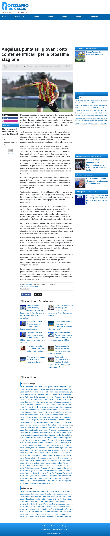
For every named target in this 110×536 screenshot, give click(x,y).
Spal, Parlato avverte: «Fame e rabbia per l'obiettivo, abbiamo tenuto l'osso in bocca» (57, 517)
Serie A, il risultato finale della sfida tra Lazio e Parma (45, 501)
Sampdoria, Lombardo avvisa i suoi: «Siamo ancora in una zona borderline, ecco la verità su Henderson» (64, 450)
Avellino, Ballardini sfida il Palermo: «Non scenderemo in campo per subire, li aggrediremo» (59, 504)
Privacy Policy (61, 526)
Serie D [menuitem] (78, 16)
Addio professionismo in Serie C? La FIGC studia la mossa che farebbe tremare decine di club (60, 445)
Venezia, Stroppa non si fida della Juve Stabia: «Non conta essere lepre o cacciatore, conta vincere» (62, 417)
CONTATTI (55, 529)
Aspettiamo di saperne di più (10, 143)
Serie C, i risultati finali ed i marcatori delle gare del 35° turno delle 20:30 (52, 507)
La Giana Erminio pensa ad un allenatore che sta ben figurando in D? (51, 481)
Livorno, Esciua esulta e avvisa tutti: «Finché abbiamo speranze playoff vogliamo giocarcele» (59, 438)
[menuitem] (106, 16)
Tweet (37, 294)
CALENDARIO (45, 529)
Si (4, 136)
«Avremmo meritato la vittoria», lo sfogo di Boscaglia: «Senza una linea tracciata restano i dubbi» (61, 509)
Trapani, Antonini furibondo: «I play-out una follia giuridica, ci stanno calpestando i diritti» (58, 448)
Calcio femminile (82, 156)
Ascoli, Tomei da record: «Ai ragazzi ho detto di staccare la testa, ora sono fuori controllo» (58, 404)
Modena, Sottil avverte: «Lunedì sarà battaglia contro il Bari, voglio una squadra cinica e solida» (60, 427)
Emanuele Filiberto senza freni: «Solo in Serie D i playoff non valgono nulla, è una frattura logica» (61, 460)
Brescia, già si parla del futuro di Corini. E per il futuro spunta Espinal (50, 471)
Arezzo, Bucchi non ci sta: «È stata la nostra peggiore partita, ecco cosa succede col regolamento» (62, 494)
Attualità (79, 175)
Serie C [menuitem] (64, 16)
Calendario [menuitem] (94, 16)
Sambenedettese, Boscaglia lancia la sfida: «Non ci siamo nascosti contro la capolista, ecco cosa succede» (65, 458)
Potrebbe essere (9, 147)
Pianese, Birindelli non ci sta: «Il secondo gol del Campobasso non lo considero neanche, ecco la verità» (64, 407)
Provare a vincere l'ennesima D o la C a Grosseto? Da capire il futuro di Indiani (54, 473)
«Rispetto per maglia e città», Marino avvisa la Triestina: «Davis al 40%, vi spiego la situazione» (60, 499)
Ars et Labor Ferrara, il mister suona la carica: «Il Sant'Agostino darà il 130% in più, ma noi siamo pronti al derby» (32, 337)
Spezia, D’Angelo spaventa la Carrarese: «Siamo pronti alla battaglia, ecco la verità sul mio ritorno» (62, 432)
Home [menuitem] (4, 16)
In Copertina (80, 48)
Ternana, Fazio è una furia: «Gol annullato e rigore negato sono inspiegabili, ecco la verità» (59, 425)
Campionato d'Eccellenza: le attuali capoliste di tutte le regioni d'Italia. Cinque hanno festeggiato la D (59, 362)
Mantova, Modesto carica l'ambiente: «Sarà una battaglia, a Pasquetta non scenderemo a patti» (60, 443)
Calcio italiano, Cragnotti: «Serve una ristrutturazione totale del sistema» (97, 181)
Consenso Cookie (50, 526)
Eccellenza (29, 284)
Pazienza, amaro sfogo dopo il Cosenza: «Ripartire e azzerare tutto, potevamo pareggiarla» (59, 440)
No (4, 139)
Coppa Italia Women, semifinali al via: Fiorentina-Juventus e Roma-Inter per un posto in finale (97, 165)
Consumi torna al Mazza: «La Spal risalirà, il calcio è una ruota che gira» (35, 359)
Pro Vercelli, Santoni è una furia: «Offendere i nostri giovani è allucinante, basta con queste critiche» (62, 415)
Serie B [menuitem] (50, 16)
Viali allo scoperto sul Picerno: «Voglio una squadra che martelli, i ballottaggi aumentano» (58, 468)
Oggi (77, 97)
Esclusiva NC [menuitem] (20, 16)
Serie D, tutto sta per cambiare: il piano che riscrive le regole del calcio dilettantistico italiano (59, 476)
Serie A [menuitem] (36, 16)
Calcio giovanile (82, 192)
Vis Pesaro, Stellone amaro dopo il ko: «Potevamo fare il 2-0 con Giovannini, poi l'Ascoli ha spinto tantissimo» (66, 397)
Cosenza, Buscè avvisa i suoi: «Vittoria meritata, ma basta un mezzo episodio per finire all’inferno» (62, 430)
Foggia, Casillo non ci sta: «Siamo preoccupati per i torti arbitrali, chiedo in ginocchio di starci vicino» (62, 512)
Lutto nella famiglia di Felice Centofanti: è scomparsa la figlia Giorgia (50, 491)
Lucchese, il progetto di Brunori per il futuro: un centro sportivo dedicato (35, 348)
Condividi (26, 294)
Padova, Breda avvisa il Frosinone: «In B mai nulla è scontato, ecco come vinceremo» (57, 496)
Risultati (10, 154)
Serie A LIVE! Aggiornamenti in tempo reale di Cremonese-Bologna (50, 394)
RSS (67, 529)
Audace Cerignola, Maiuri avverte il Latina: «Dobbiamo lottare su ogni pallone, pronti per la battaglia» (62, 420)
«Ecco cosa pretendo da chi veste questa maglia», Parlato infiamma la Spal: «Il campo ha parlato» (60, 310)
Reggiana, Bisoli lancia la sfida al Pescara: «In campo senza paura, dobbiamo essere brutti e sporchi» (63, 422)
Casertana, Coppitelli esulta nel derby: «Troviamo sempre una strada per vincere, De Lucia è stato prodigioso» (66, 402)
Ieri (81, 97)
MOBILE (62, 529)
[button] (10, 150)
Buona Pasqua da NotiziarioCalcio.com (39, 483)
